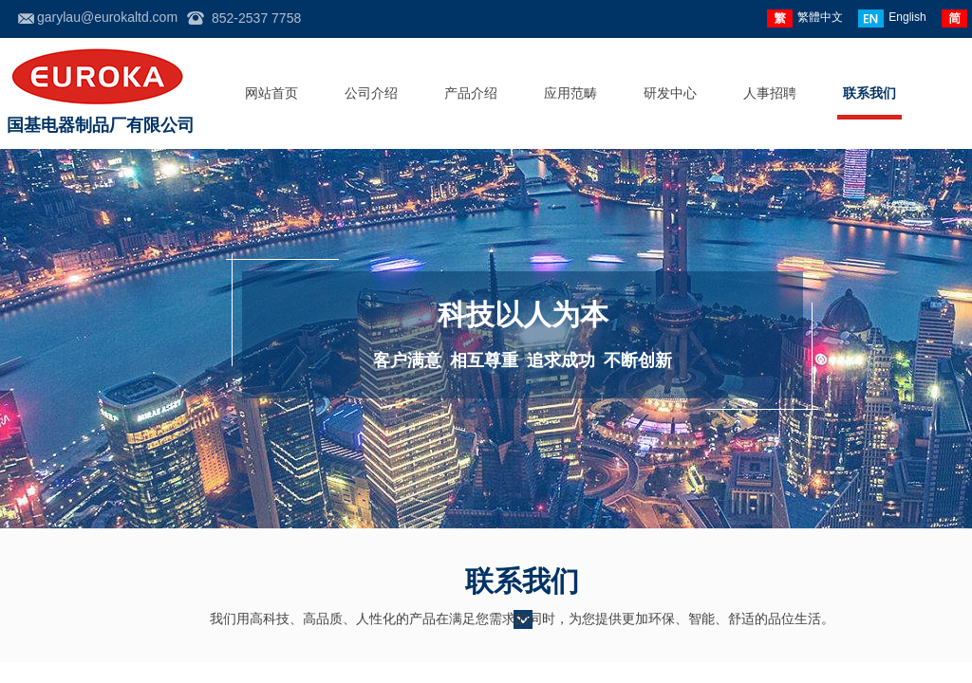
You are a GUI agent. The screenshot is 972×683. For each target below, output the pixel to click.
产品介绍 (470, 93)
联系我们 (869, 93)
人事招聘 (769, 93)
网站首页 (271, 93)
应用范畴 (570, 93)
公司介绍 (371, 93)
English (891, 18)
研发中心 (670, 93)
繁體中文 (805, 18)
